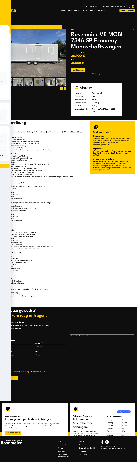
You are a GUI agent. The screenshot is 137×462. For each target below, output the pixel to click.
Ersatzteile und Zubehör (87, 448)
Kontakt (60, 448)
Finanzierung (83, 454)
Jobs (80, 445)
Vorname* (5, 343)
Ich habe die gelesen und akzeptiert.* (26, 372)
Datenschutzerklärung (21, 372)
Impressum (62, 451)
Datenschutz (62, 445)
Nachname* (39, 343)
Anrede (4, 335)
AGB (59, 442)
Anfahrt (81, 442)
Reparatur (82, 451)
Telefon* (38, 351)
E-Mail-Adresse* (7, 351)
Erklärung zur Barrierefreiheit (63, 455)
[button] (65, 88)
